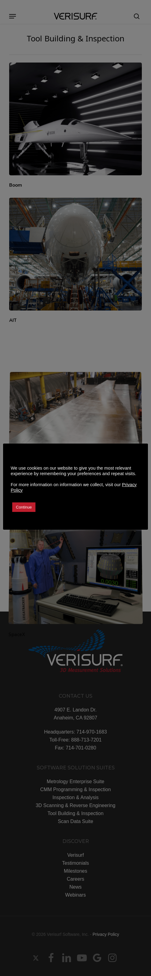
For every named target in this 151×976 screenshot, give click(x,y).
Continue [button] (24, 507)
